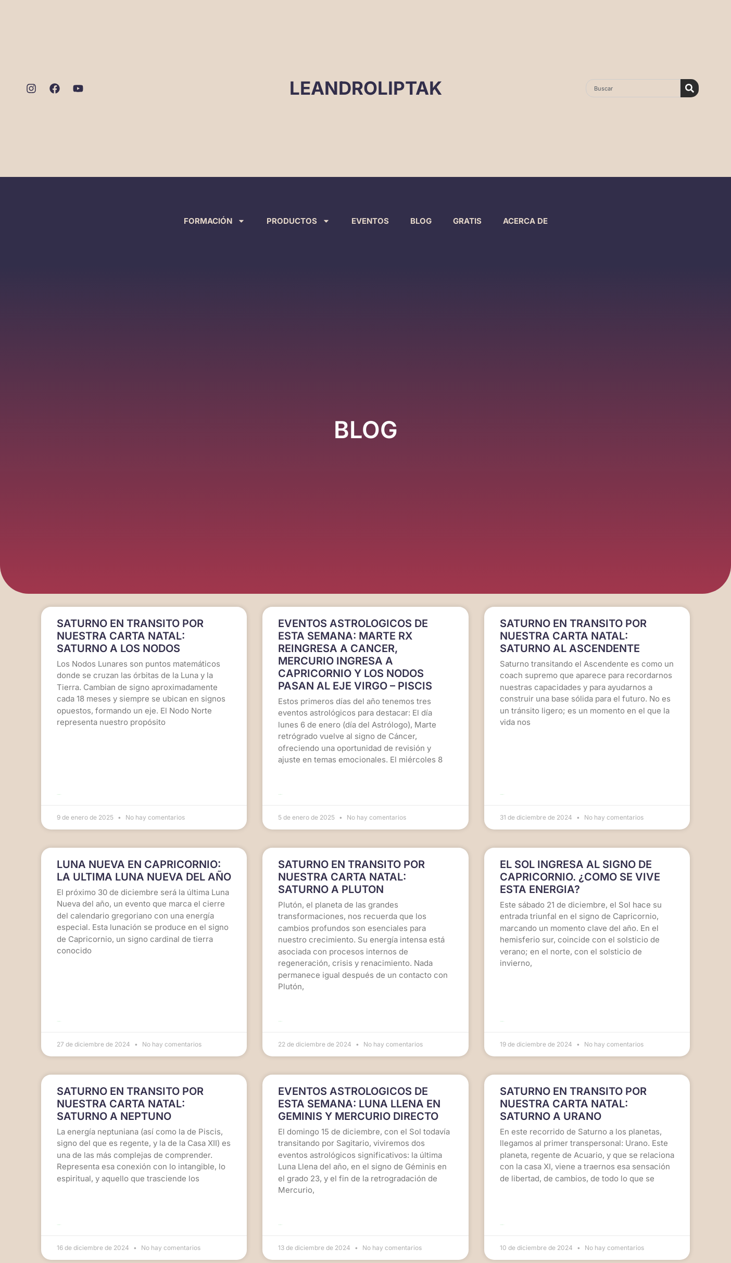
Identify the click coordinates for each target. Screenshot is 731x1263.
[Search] (689, 88)
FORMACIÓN (214, 221)
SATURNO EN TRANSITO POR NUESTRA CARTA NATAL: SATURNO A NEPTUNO (130, 1091)
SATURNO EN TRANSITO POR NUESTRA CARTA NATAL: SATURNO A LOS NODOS (130, 636)
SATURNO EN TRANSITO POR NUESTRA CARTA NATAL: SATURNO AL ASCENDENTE (573, 636)
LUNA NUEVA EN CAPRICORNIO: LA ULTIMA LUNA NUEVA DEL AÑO (144, 864)
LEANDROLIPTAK (365, 88)
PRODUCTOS (298, 221)
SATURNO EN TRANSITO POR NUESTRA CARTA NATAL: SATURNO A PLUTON (351, 870)
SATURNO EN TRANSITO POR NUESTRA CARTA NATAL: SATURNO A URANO (573, 1091)
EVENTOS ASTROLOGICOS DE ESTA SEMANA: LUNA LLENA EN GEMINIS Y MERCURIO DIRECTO (359, 1091)
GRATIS (467, 221)
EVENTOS (370, 221)
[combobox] (633, 88)
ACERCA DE (525, 221)
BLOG (421, 221)
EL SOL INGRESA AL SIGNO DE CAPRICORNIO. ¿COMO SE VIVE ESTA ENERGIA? (580, 870)
